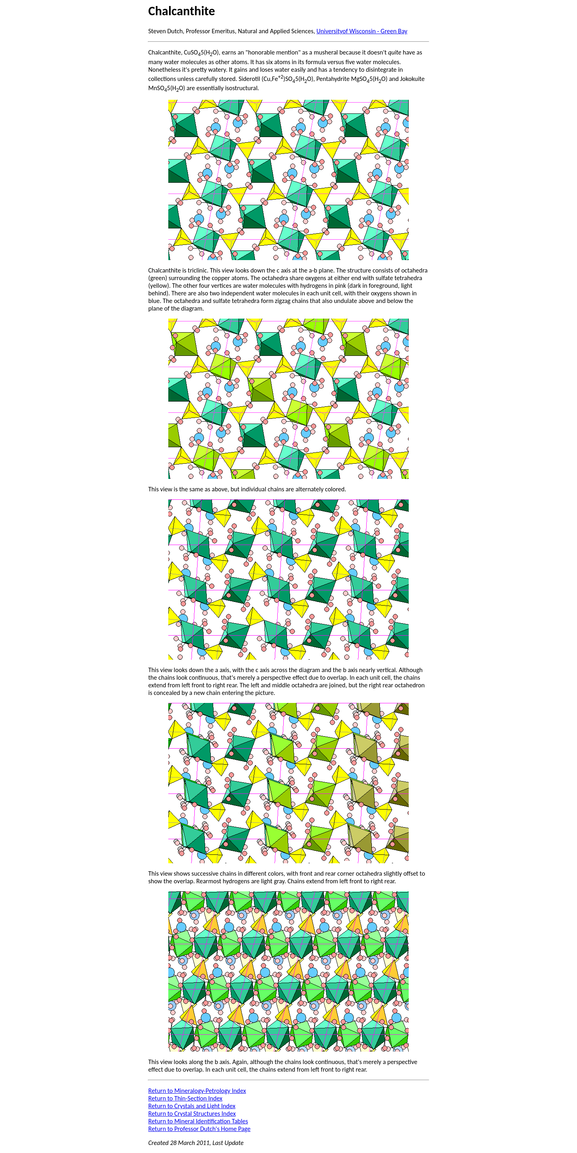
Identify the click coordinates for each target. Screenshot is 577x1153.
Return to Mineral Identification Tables (198, 1121)
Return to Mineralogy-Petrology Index (197, 1090)
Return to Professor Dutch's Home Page (199, 1129)
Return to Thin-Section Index (185, 1098)
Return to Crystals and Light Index (191, 1106)
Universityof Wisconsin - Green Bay (362, 31)
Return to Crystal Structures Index (192, 1113)
